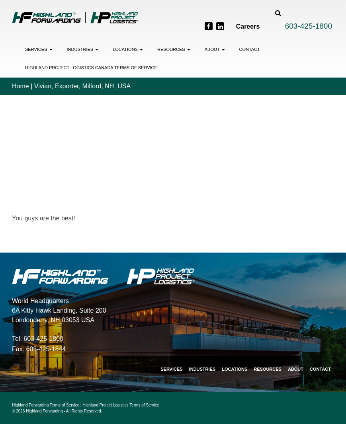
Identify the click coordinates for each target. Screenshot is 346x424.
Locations (128, 49)
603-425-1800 (308, 26)
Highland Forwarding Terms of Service (45, 405)
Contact (249, 49)
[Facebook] (209, 26)
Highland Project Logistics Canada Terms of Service (91, 67)
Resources (173, 49)
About (215, 49)
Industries (83, 49)
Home (20, 86)
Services (39, 49)
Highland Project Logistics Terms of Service (121, 405)
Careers (248, 26)
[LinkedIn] (220, 26)
